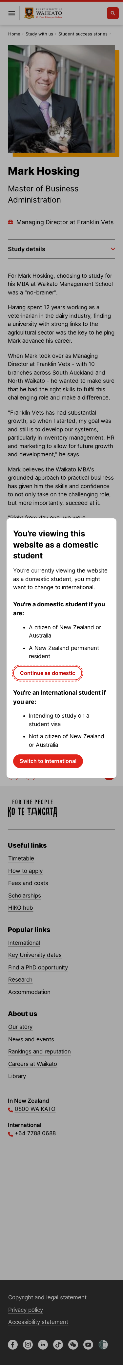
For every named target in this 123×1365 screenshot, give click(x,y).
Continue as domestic (47, 672)
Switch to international (48, 761)
